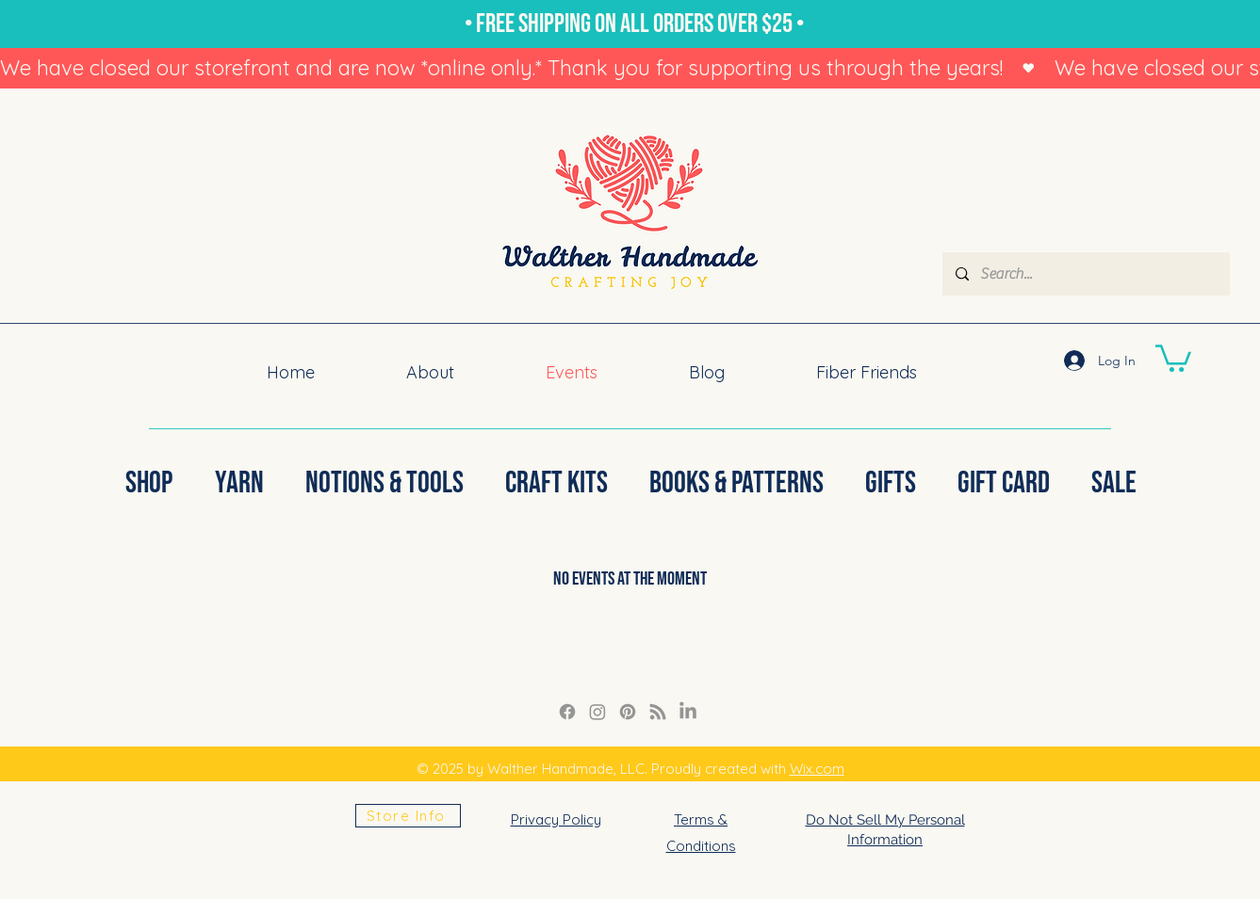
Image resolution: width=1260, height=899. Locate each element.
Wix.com (817, 769)
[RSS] (657, 711)
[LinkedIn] (688, 711)
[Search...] (1085, 274)
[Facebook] (567, 711)
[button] (1173, 357)
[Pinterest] (627, 711)
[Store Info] (408, 815)
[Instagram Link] (597, 711)
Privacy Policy (556, 819)
